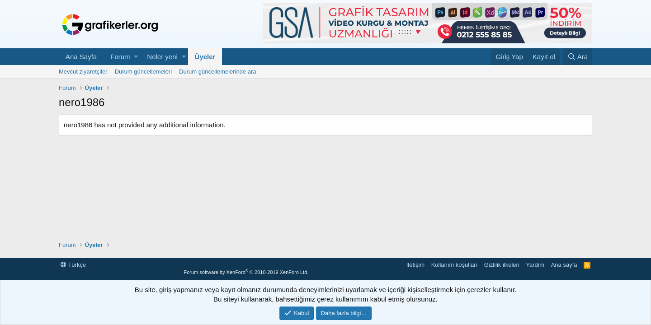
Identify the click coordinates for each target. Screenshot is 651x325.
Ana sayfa (564, 264)
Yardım (535, 264)
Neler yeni (162, 56)
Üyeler (205, 56)
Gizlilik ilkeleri (501, 264)
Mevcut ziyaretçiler (83, 71)
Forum (120, 56)
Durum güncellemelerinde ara (217, 71)
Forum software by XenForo (246, 272)
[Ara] (577, 56)
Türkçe (73, 264)
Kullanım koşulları (454, 264)
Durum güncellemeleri (143, 71)
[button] (136, 56)
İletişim (415, 264)
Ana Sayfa (81, 56)
